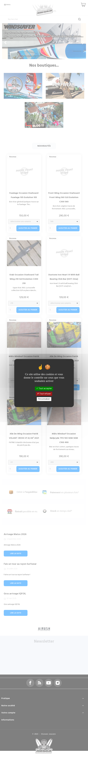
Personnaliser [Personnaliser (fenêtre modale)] (44, 399)
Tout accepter (44, 388)
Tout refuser (44, 393)
